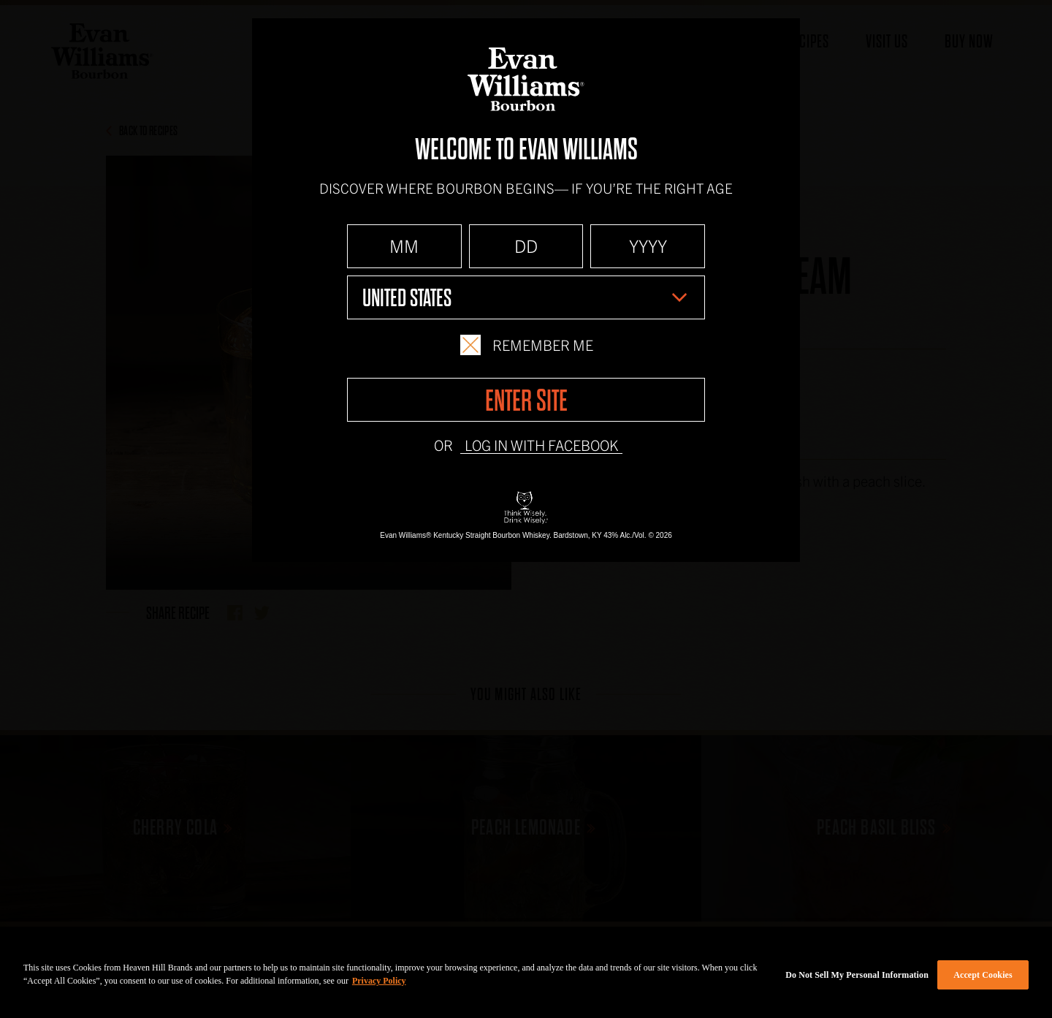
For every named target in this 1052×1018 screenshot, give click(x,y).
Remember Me (526, 345)
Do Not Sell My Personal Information (857, 975)
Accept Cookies (983, 975)
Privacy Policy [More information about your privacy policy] (379, 981)
